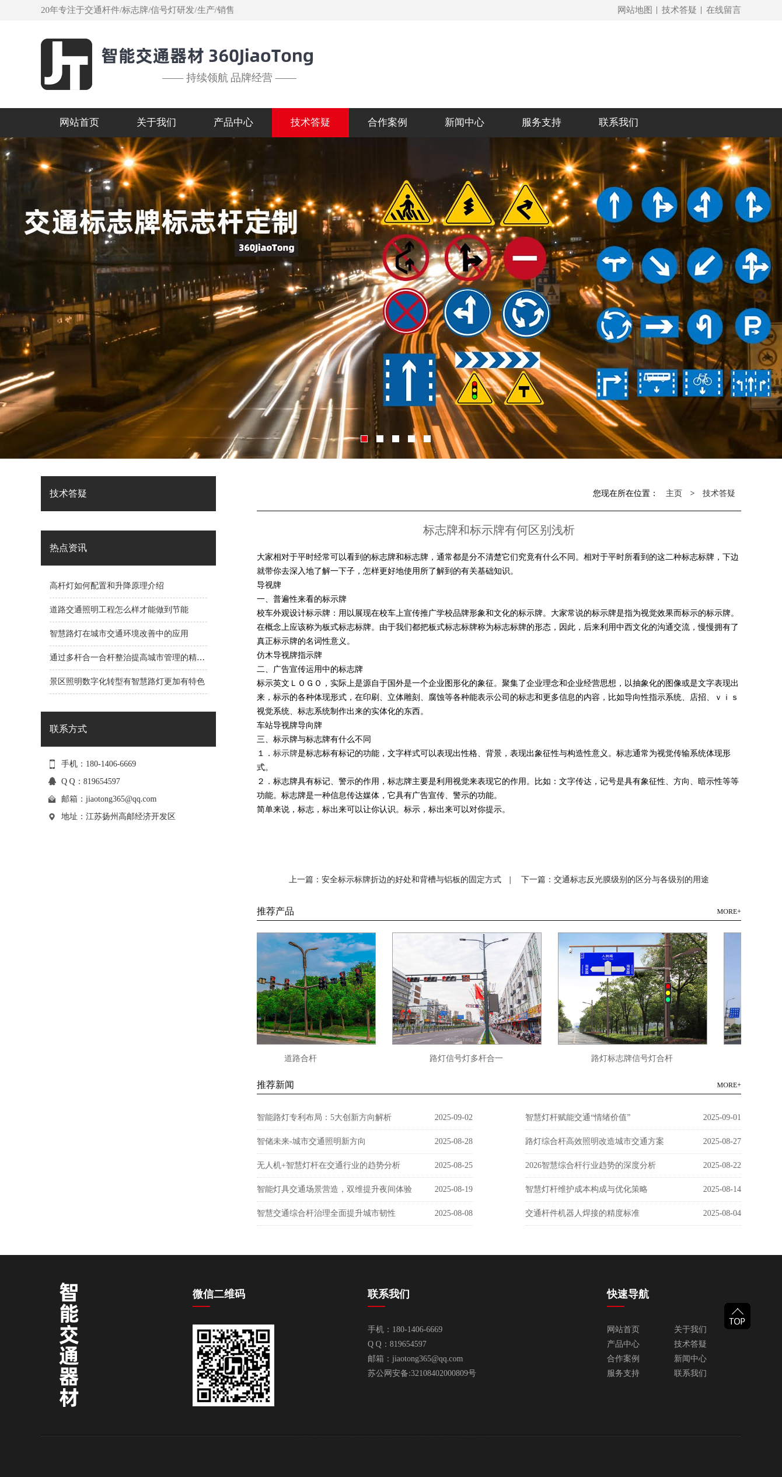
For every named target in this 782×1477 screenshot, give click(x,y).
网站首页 (79, 122)
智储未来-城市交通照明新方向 (311, 1141)
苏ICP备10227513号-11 (465, 1439)
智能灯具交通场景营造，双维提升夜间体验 (334, 1189)
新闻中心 (690, 1358)
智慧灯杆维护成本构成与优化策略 (586, 1189)
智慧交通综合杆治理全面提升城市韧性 (326, 1213)
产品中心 (623, 1344)
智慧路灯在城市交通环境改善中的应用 (119, 633)
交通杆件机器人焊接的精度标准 (582, 1213)
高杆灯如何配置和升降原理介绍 (107, 585)
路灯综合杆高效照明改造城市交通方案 (594, 1141)
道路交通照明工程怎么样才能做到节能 (119, 609)
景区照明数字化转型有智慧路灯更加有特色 (127, 681)
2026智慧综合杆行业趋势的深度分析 (590, 1165)
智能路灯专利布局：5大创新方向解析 (324, 1117)
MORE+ (729, 911)
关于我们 (690, 1329)
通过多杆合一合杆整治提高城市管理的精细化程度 (139, 657)
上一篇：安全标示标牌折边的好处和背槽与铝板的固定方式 (395, 879)
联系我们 (690, 1373)
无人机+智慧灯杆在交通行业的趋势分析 (328, 1165)
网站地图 (634, 10)
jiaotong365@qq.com (121, 799)
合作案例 (623, 1358)
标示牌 (285, 753)
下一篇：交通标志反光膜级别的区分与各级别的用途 (615, 879)
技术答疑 (679, 10)
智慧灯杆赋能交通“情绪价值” (577, 1117)
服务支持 (623, 1373)
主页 (674, 493)
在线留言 (723, 10)
